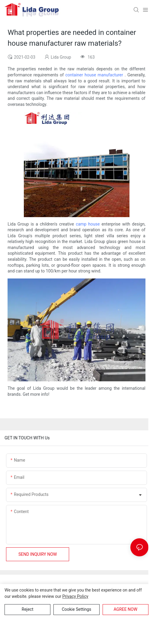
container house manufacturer (94, 74)
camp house (88, 224)
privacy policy (75, 596)
